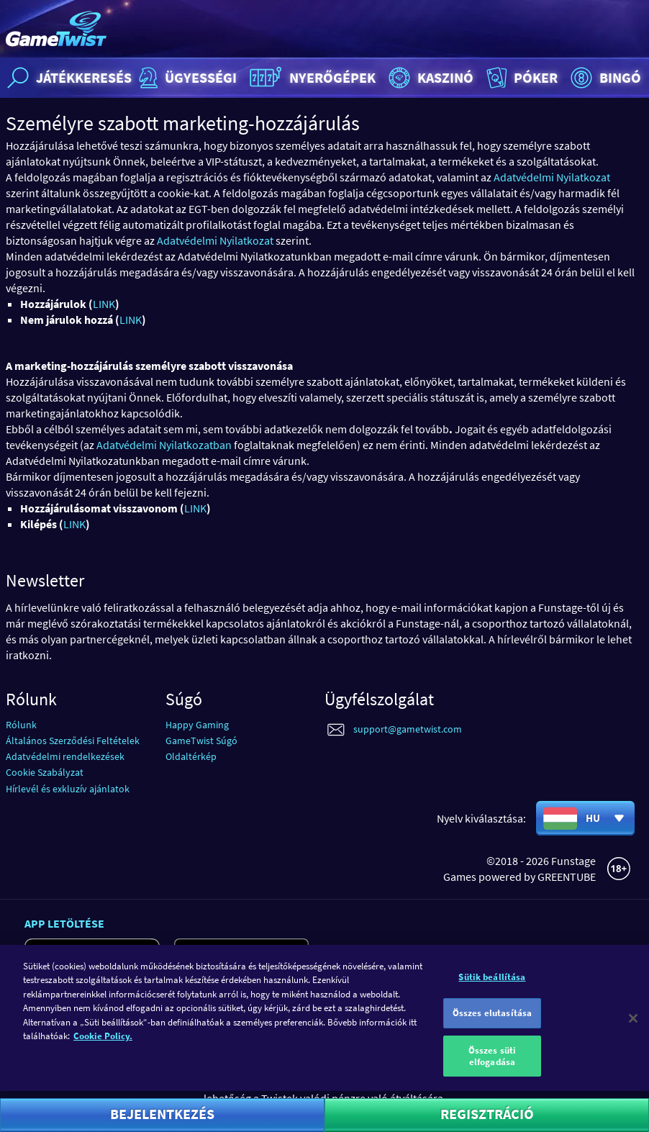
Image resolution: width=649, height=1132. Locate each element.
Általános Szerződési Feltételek (73, 740)
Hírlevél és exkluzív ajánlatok (68, 788)
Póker (520, 77)
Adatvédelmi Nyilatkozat (552, 177)
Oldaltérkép (191, 756)
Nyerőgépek (311, 77)
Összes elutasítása (492, 1023)
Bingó (604, 77)
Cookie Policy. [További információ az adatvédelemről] (102, 1046)
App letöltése (64, 923)
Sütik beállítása (491, 986)
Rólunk (21, 724)
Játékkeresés (68, 77)
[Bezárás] (633, 1027)
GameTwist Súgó (201, 740)
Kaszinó (429, 77)
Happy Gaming (197, 724)
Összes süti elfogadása (492, 1066)
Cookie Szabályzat (44, 772)
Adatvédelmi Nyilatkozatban (164, 445)
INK (107, 303)
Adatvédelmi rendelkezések (65, 756)
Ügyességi (186, 77)
